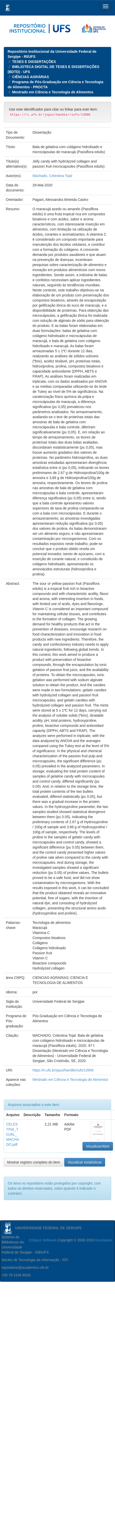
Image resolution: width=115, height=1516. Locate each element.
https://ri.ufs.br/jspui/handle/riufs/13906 (62, 1070)
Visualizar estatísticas (85, 1162)
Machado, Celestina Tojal (52, 176)
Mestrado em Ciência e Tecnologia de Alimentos (52, 92)
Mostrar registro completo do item (33, 1162)
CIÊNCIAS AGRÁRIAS (30, 77)
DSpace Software (43, 1240)
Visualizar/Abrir (98, 1146)
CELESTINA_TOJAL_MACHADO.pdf (12, 1134)
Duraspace (103, 1240)
